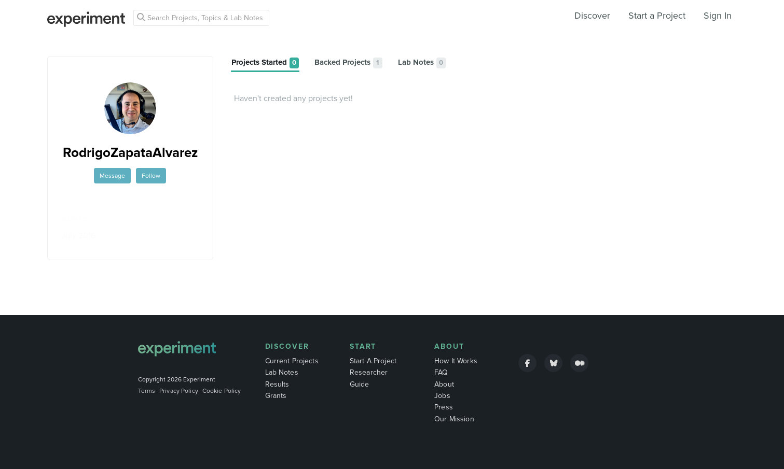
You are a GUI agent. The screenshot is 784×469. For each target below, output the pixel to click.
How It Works (455, 361)
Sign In (718, 15)
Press (443, 407)
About (449, 346)
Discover (592, 15)
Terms (147, 390)
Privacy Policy (178, 390)
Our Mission (454, 419)
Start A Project (373, 361)
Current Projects (292, 361)
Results (277, 384)
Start (363, 346)
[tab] (265, 63)
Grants (276, 395)
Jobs (442, 395)
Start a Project (656, 15)
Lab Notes (281, 372)
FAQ (441, 372)
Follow (151, 175)
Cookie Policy (221, 390)
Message (112, 175)
